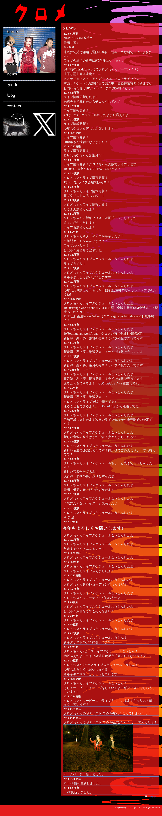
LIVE (67, 792)
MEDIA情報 (72, 783)
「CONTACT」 (105, 383)
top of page (152, 796)
